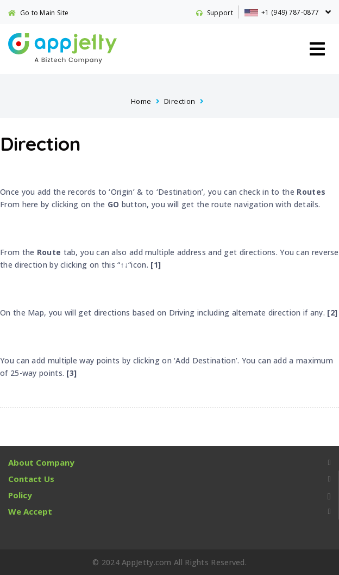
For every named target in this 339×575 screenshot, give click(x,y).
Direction (180, 101)
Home (141, 101)
